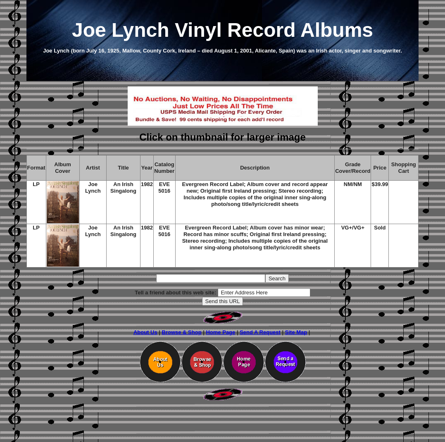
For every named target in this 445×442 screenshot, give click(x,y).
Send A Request (260, 332)
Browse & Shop (182, 332)
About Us (145, 332)
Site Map (296, 332)
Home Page (220, 332)
